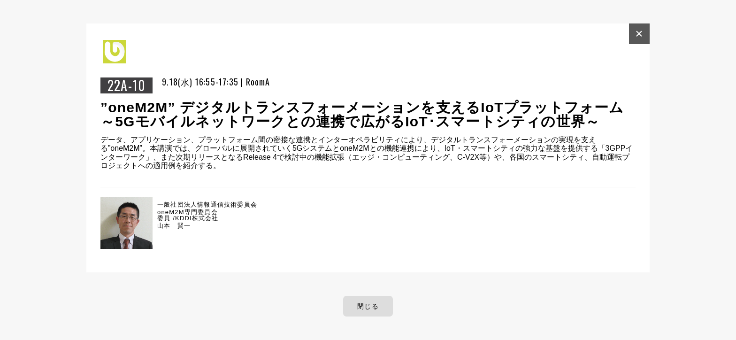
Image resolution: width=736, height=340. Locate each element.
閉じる (368, 306)
